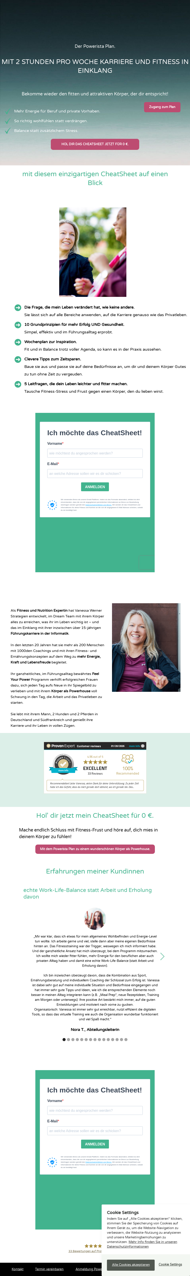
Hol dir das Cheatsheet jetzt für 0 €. (95, 144)
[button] (162, 956)
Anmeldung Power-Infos (94, 1269)
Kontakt (17, 1269)
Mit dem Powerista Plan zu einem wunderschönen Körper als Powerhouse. (95, 849)
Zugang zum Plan (162, 107)
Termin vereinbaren (49, 1269)
